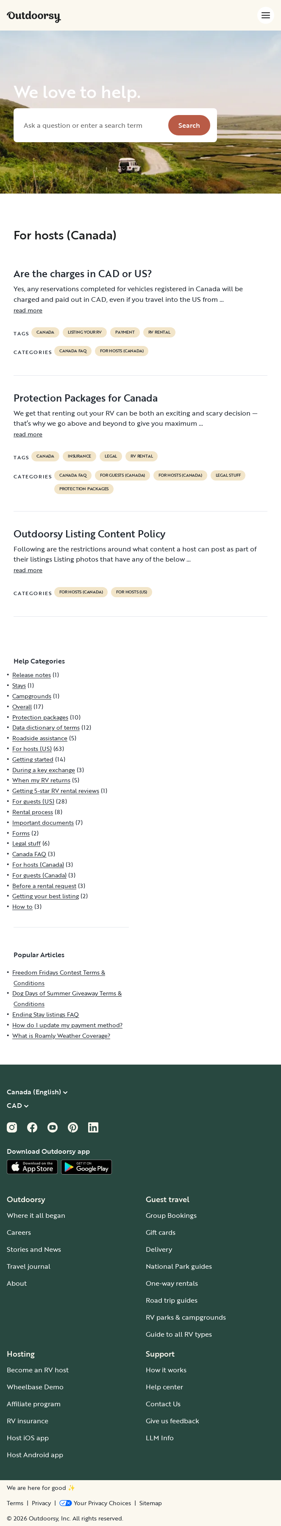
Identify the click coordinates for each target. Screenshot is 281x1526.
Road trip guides (172, 1300)
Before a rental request (44, 885)
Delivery (159, 1249)
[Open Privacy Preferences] (95, 1503)
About (17, 1283)
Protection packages (84, 489)
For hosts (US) (131, 592)
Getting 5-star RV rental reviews (55, 790)
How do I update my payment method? (67, 1024)
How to (22, 906)
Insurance (79, 456)
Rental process (32, 811)
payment (125, 332)
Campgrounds (31, 695)
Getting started (32, 759)
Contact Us (163, 1404)
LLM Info (160, 1438)
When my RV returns (41, 780)
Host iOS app (28, 1438)
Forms (21, 833)
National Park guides (179, 1266)
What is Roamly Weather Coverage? (61, 1035)
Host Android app (35, 1455)
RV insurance (27, 1421)
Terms (15, 1503)
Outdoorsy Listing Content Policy (89, 533)
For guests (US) (33, 801)
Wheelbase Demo (35, 1387)
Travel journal (28, 1266)
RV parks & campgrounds (186, 1317)
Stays (19, 685)
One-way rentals (172, 1283)
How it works (166, 1370)
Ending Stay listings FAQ (45, 1014)
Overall (22, 706)
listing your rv (85, 332)
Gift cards (160, 1232)
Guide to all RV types (179, 1334)
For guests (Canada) (122, 475)
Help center (164, 1387)
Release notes (31, 674)
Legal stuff (228, 475)
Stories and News (34, 1249)
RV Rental (159, 332)
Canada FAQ (72, 351)
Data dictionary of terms (46, 727)
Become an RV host (38, 1370)
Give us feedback (172, 1421)
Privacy (41, 1503)
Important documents (43, 822)
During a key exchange (43, 769)
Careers (19, 1232)
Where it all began (36, 1215)
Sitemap (150, 1503)
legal (111, 456)
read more (28, 310)
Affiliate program (34, 1404)
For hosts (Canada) (121, 351)
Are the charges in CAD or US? (83, 273)
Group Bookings (171, 1215)
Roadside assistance (39, 737)
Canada (45, 332)
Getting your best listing (45, 895)
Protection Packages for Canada (86, 398)
